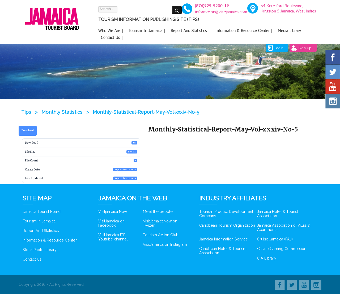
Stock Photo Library (40, 250)
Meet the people (158, 211)
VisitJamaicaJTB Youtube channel (113, 237)
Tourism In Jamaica (39, 221)
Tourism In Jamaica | (147, 30)
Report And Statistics (41, 231)
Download (28, 130)
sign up (305, 48)
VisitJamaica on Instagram (165, 244)
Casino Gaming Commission (281, 249)
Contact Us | (112, 37)
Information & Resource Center (50, 240)
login (278, 48)
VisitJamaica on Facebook (111, 223)
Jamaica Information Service (223, 239)
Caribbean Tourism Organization (227, 225)
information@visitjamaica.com (218, 11)
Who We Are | (110, 30)
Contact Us (32, 259)
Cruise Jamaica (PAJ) (275, 239)
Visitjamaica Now (112, 211)
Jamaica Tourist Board (42, 211)
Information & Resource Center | (244, 30)
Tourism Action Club (160, 235)
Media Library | (291, 30)
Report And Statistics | (190, 30)
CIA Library (266, 258)
